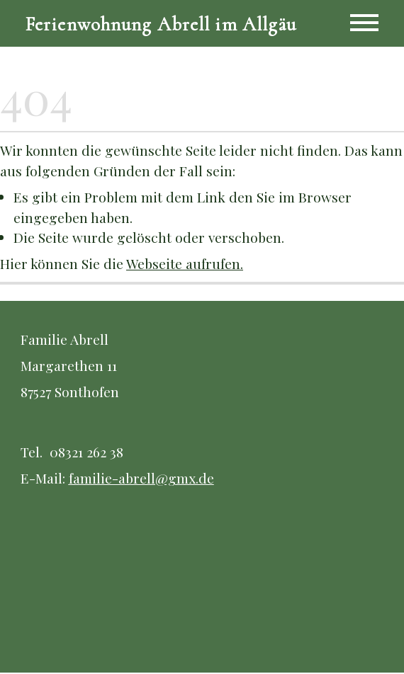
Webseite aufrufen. (184, 265)
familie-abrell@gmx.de (141, 479)
